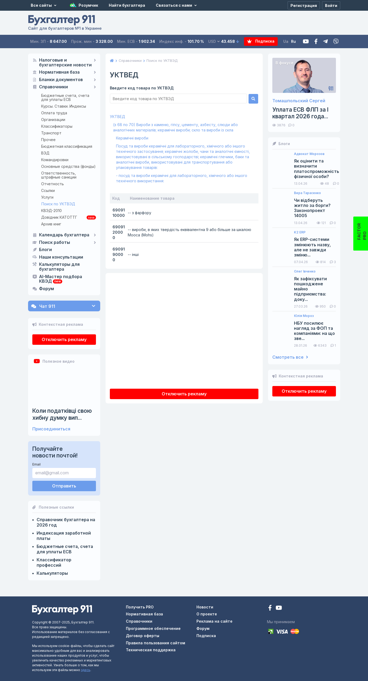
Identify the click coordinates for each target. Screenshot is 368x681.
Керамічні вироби (132, 138)
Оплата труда (54, 113)
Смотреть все (290, 357)
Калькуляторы (52, 573)
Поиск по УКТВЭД (58, 204)
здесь (85, 670)
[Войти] (331, 5)
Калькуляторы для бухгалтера (59, 267)
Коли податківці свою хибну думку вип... (62, 414)
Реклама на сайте (214, 621)
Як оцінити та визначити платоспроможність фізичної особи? (316, 168)
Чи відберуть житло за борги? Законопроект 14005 (312, 208)
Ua (286, 41)
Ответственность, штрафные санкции (58, 175)
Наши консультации (61, 257)
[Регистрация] (304, 5)
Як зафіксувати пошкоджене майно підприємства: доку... (310, 289)
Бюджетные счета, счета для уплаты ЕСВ (65, 97)
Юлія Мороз (304, 316)
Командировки (54, 159)
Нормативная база (59, 72)
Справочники (53, 87)
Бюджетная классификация (66, 146)
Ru (293, 41)
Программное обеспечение (153, 628)
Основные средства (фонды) (68, 166)
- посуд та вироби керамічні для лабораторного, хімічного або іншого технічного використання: (181, 178)
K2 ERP (299, 232)
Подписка (256, 41)
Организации (53, 119)
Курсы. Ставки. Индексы (63, 106)
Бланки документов (61, 79)
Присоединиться (51, 429)
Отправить (64, 486)
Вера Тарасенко (307, 193)
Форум (46, 288)
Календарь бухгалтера (64, 235)
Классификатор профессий (54, 562)
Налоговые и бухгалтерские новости (65, 62)
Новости (204, 607)
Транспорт (51, 133)
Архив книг (51, 224)
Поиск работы (54, 242)
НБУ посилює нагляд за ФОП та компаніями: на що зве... (314, 331)
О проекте (206, 614)
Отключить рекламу (64, 339)
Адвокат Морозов (309, 154)
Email (36, 464)
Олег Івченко (305, 271)
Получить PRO (140, 607)
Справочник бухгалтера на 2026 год (66, 522)
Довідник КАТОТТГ (59, 217)
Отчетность (52, 183)
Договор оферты (142, 635)
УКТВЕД (117, 116)
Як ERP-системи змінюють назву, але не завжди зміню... (312, 247)
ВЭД (45, 153)
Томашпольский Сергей (298, 100)
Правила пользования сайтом (155, 643)
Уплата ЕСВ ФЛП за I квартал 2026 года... (300, 113)
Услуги (47, 197)
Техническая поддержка (151, 650)
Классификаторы (56, 126)
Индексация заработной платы (64, 535)
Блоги (45, 249)
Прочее (48, 139)
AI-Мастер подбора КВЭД (60, 279)
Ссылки (48, 190)
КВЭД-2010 (51, 210)
